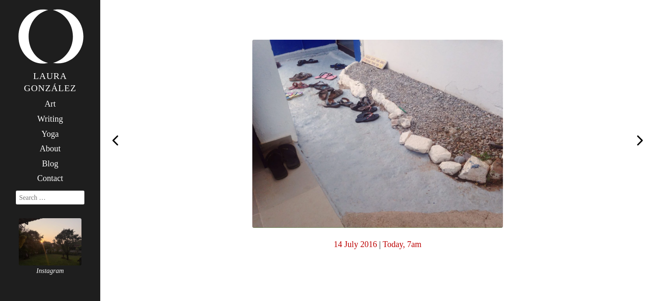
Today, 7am (402, 244)
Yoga (49, 133)
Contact (50, 178)
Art (50, 103)
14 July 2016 (355, 244)
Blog (50, 163)
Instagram (50, 270)
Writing (50, 118)
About (50, 148)
